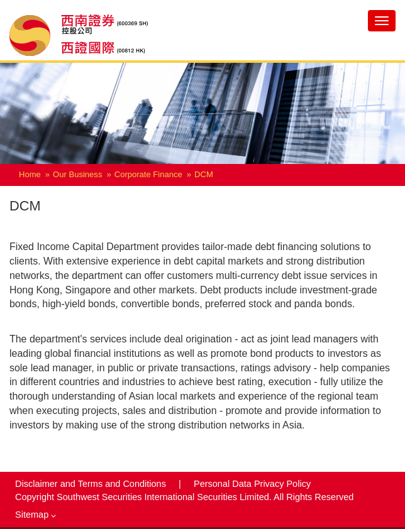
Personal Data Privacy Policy (252, 484)
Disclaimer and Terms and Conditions (92, 484)
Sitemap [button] (35, 515)
